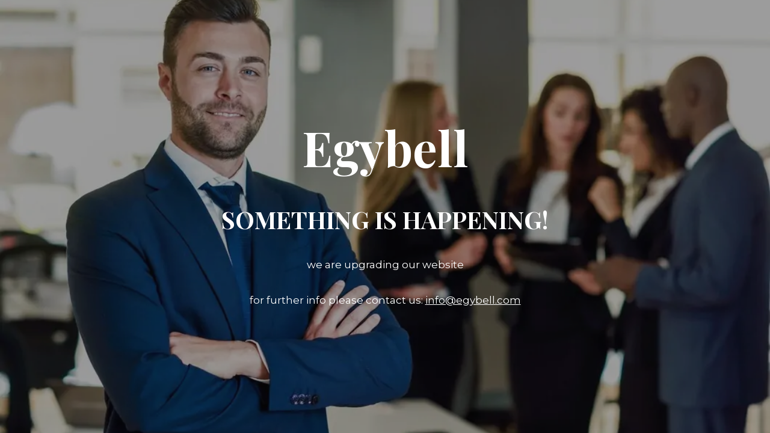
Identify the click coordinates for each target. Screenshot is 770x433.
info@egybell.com (473, 300)
